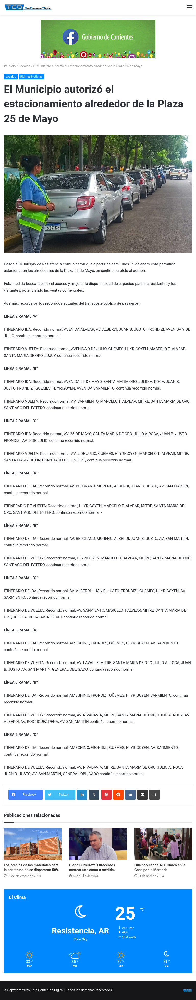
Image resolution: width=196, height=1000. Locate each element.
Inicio (10, 66)
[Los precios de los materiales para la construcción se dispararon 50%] (33, 844)
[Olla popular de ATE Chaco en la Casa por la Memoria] (163, 844)
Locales (24, 66)
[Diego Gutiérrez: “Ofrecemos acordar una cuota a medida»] (98, 844)
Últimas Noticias (31, 76)
